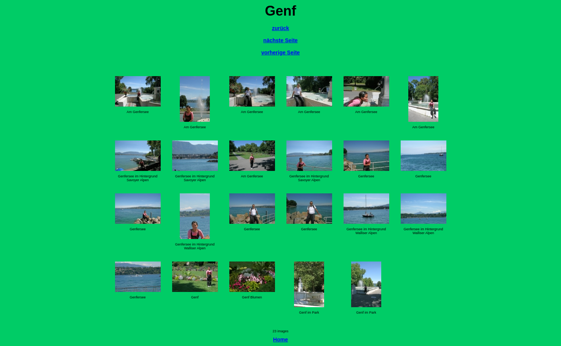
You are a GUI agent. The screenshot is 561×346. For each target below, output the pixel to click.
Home (280, 339)
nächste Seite (280, 40)
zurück (280, 28)
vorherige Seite (280, 52)
